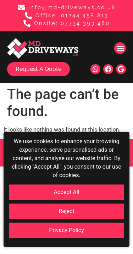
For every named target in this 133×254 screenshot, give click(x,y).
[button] (120, 48)
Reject (66, 211)
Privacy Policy (66, 230)
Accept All (66, 192)
